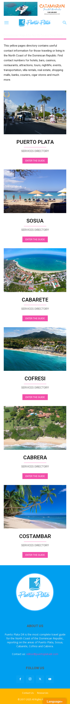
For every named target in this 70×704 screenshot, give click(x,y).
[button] (6, 23)
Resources (42, 693)
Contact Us (28, 693)
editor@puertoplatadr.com (42, 654)
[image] (35, 112)
